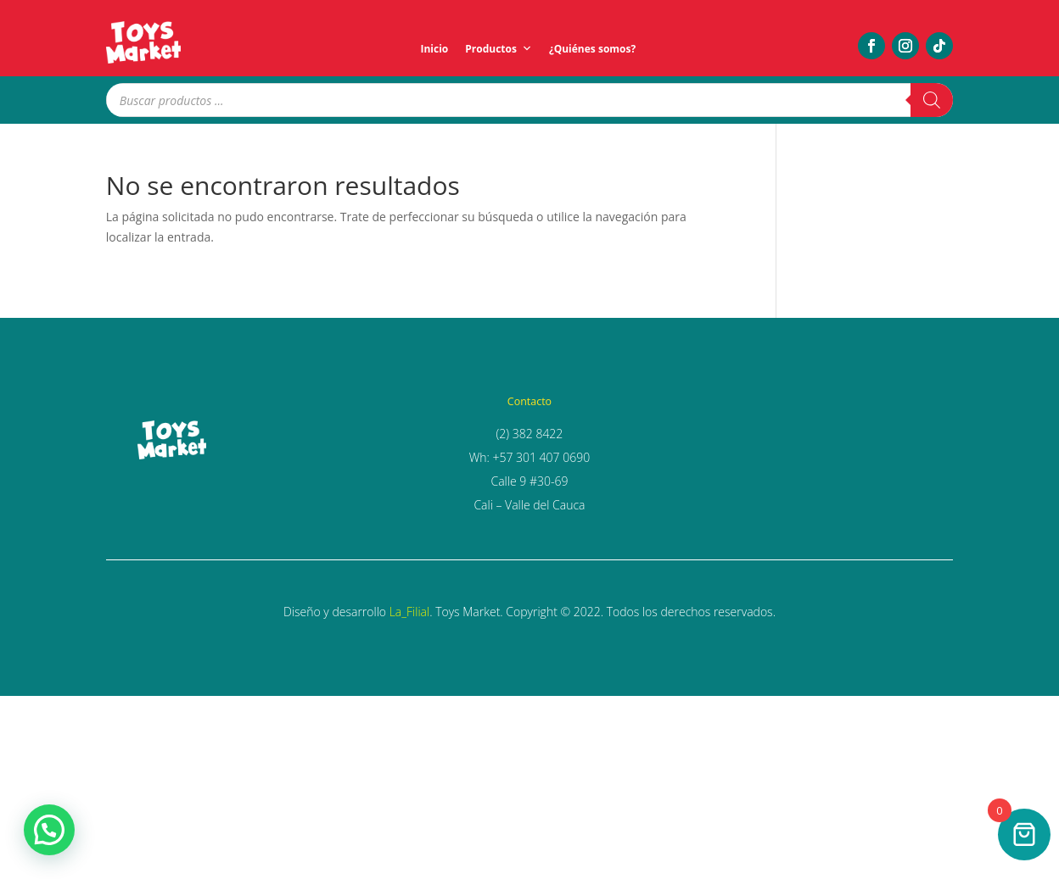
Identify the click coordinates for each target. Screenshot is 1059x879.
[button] (49, 829)
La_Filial (409, 612)
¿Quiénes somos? (592, 49)
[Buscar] (932, 100)
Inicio (434, 49)
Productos (498, 48)
